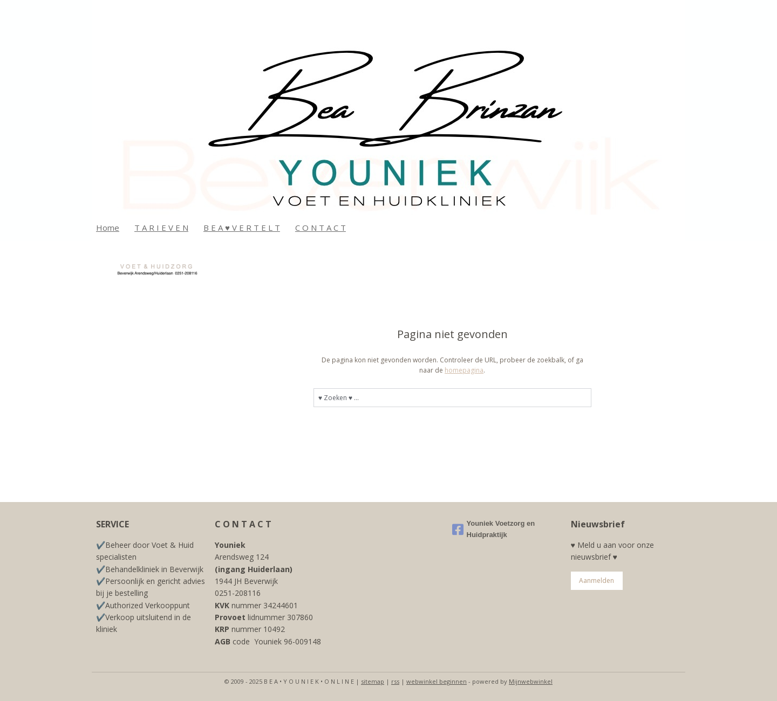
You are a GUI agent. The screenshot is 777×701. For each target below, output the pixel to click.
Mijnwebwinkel (531, 681)
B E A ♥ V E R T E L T (241, 227)
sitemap (372, 681)
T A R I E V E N (161, 227)
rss (395, 681)
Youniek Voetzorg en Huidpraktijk (493, 529)
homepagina (464, 370)
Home (107, 227)
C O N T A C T (320, 227)
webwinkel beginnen (436, 681)
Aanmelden (596, 580)
